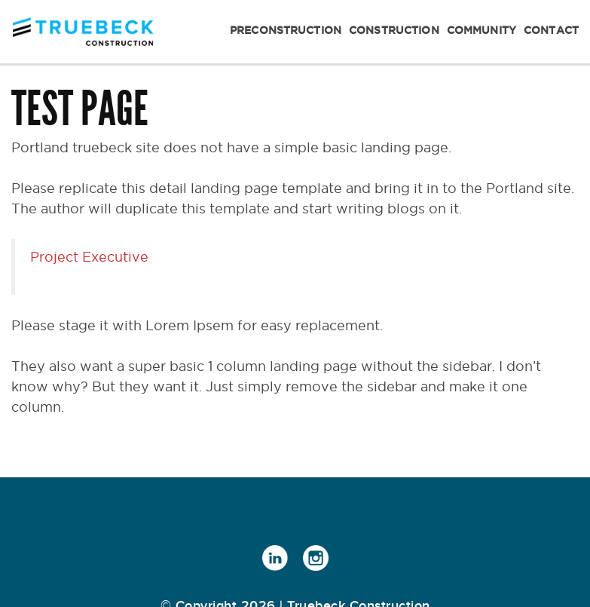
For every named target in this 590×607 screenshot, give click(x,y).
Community (481, 30)
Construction (394, 30)
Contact (551, 30)
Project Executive (89, 257)
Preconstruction (285, 30)
